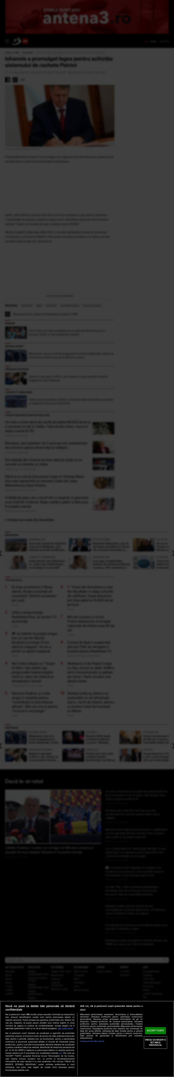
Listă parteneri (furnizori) (92, 1041)
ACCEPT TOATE (155, 1030)
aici (60, 1053)
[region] (87, 1039)
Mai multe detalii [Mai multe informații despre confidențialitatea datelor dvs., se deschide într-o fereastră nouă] (65, 1028)
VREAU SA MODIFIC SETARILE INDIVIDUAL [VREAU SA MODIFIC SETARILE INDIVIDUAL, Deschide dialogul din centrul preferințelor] (155, 1042)
